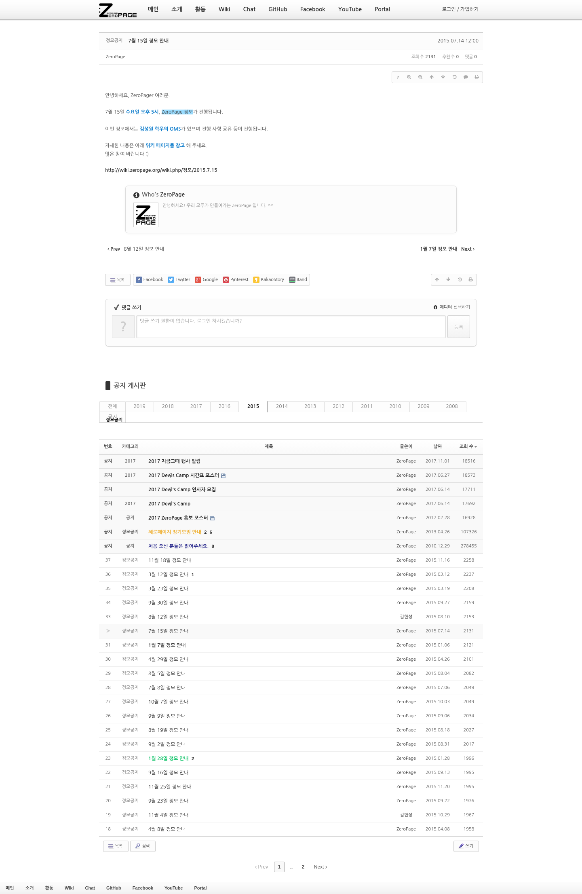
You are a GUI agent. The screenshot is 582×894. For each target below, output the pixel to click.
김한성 (406, 617)
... (290, 867)
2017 (196, 406)
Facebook (143, 888)
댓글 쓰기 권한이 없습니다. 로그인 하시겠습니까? (191, 321)
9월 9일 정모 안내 (167, 716)
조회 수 (468, 446)
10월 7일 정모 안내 (168, 702)
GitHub (113, 888)
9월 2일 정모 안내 (167, 744)
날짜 (438, 446)
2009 (424, 406)
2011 (367, 406)
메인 (10, 888)
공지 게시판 (130, 386)
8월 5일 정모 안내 (167, 673)
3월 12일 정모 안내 (169, 574)
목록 (117, 280)
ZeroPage (115, 57)
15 (161, 170)
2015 (253, 406)
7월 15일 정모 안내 (148, 40)
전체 (112, 406)
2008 (452, 406)
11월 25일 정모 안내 (170, 786)
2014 (282, 406)
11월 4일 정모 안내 (168, 815)
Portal (200, 888)
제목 (269, 446)
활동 (49, 888)
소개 (29, 888)
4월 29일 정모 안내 (168, 659)
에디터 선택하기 (452, 307)
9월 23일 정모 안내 (168, 801)
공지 (112, 416)
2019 (140, 406)
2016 (224, 406)
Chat (90, 888)
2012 (338, 406)
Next (320, 867)
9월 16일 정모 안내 (168, 772)
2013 (310, 406)
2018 (168, 406)
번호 (108, 446)
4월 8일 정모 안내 (167, 829)
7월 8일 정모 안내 (167, 687)
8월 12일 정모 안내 (168, 617)
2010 (395, 406)
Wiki (69, 888)
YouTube (173, 888)
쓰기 (465, 846)
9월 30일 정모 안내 (168, 602)
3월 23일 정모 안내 (168, 588)
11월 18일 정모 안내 (170, 560)
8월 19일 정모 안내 (168, 730)
